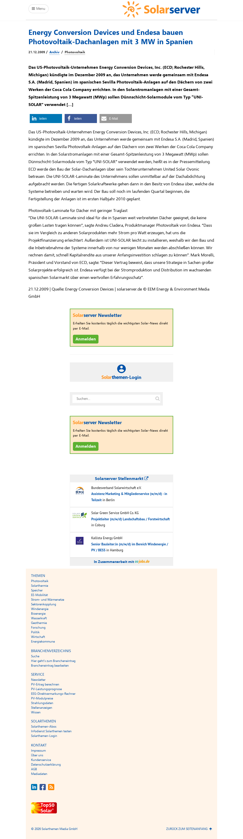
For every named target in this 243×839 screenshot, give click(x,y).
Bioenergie (38, 614)
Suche (35, 656)
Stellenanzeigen (41, 708)
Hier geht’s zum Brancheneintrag (53, 661)
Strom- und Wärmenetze (47, 600)
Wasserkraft (39, 618)
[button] (46, 118)
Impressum (38, 751)
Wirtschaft (38, 637)
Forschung (38, 628)
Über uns (37, 755)
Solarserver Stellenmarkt (121, 479)
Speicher (37, 590)
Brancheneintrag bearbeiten (50, 665)
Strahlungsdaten (42, 703)
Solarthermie (39, 586)
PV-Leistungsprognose (46, 689)
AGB (34, 769)
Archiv (54, 52)
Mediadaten (39, 774)
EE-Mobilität (39, 595)
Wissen (36, 712)
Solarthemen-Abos (43, 726)
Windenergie (39, 609)
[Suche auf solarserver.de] (157, 399)
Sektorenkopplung (43, 604)
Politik (35, 632)
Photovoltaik (75, 52)
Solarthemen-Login (44, 736)
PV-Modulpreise (42, 698)
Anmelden (85, 339)
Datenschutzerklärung (46, 764)
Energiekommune (43, 641)
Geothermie (39, 623)
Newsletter (38, 680)
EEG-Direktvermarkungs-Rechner (53, 694)
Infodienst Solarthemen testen (51, 731)
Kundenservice (41, 760)
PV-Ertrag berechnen (45, 684)
